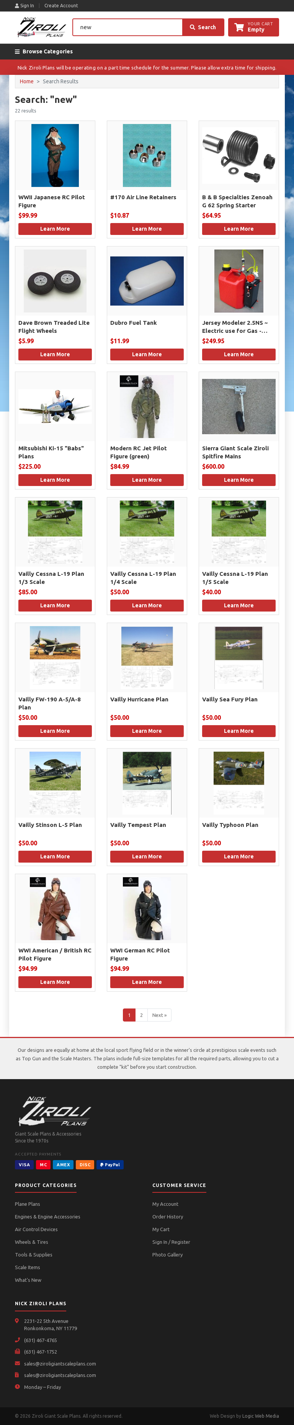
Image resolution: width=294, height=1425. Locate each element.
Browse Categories (44, 51)
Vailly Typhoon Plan (230, 825)
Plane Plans (27, 1204)
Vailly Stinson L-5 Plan (50, 825)
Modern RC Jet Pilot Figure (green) (138, 452)
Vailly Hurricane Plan (139, 699)
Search (203, 27)
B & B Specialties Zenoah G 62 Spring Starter (237, 201)
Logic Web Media (260, 1415)
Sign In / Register (171, 1242)
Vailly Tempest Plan (138, 825)
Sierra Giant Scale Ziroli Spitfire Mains (235, 452)
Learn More (55, 229)
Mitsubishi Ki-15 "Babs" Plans (51, 452)
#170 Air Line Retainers (143, 197)
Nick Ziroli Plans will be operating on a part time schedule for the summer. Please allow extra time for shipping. (147, 67)
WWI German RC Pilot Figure (140, 954)
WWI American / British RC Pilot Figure (54, 954)
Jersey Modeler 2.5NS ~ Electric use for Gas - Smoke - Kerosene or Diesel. (235, 327)
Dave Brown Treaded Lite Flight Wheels (54, 326)
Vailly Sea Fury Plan (230, 699)
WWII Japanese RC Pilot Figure (51, 201)
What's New (28, 1280)
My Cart (161, 1229)
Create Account (61, 5)
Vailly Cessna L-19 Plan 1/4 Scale (143, 577)
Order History (167, 1216)
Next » (159, 1015)
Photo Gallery (167, 1254)
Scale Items (27, 1267)
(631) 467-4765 (40, 1340)
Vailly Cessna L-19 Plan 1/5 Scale (235, 577)
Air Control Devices (36, 1229)
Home (27, 81)
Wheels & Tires (31, 1242)
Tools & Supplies (33, 1254)
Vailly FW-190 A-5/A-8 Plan (49, 703)
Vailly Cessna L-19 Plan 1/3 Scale (51, 577)
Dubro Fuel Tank (133, 322)
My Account (165, 1204)
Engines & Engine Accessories (47, 1216)
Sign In (24, 5)
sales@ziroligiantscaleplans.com (60, 1363)
